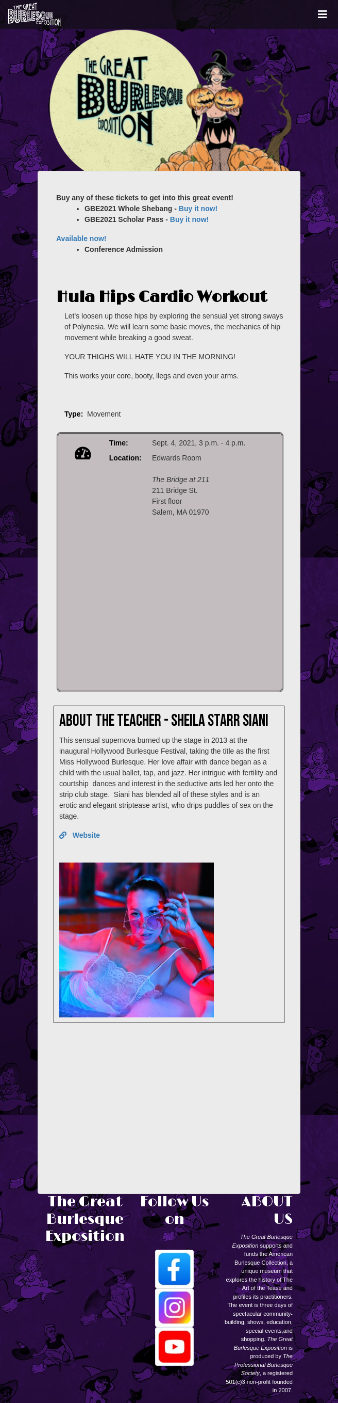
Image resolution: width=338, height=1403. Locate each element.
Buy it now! (198, 208)
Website (79, 835)
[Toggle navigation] (322, 14)
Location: (125, 458)
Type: (73, 414)
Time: (118, 443)
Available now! (81, 238)
